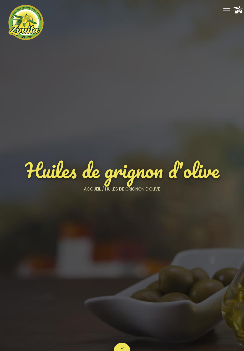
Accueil (92, 189)
